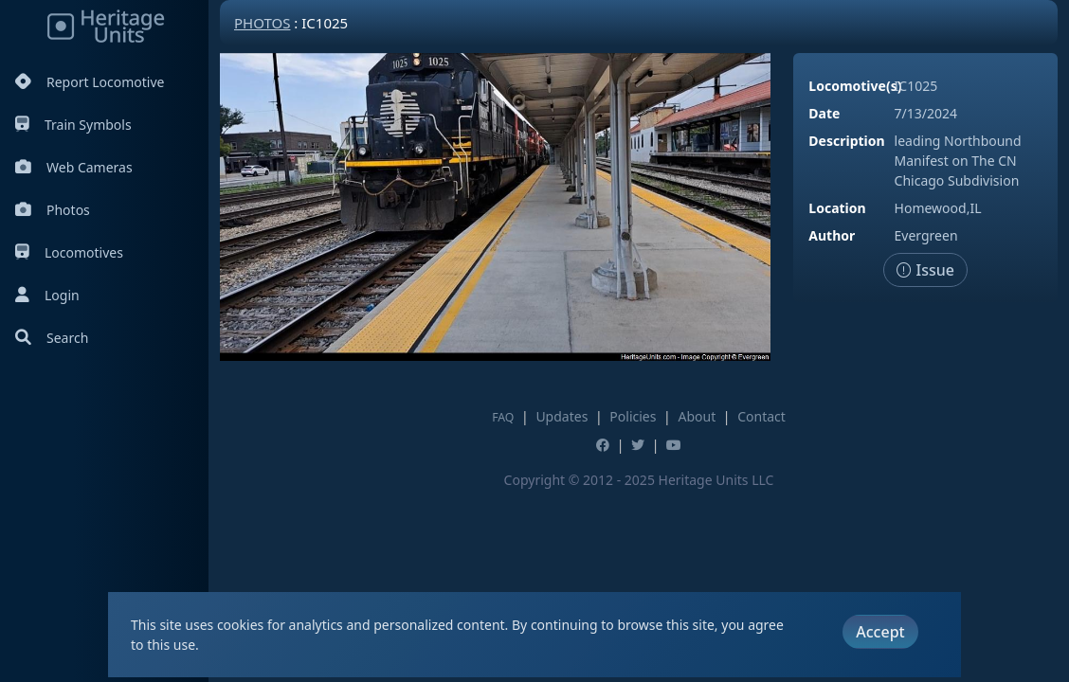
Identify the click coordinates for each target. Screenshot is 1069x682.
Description (846, 141)
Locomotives (69, 252)
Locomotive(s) (854, 86)
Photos (52, 210)
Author (831, 235)
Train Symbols (73, 125)
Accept (880, 631)
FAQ (503, 417)
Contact (761, 416)
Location (836, 208)
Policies (632, 416)
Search (51, 338)
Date (824, 113)
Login (47, 295)
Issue (925, 270)
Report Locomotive (89, 82)
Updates (561, 416)
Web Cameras (74, 167)
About (697, 416)
